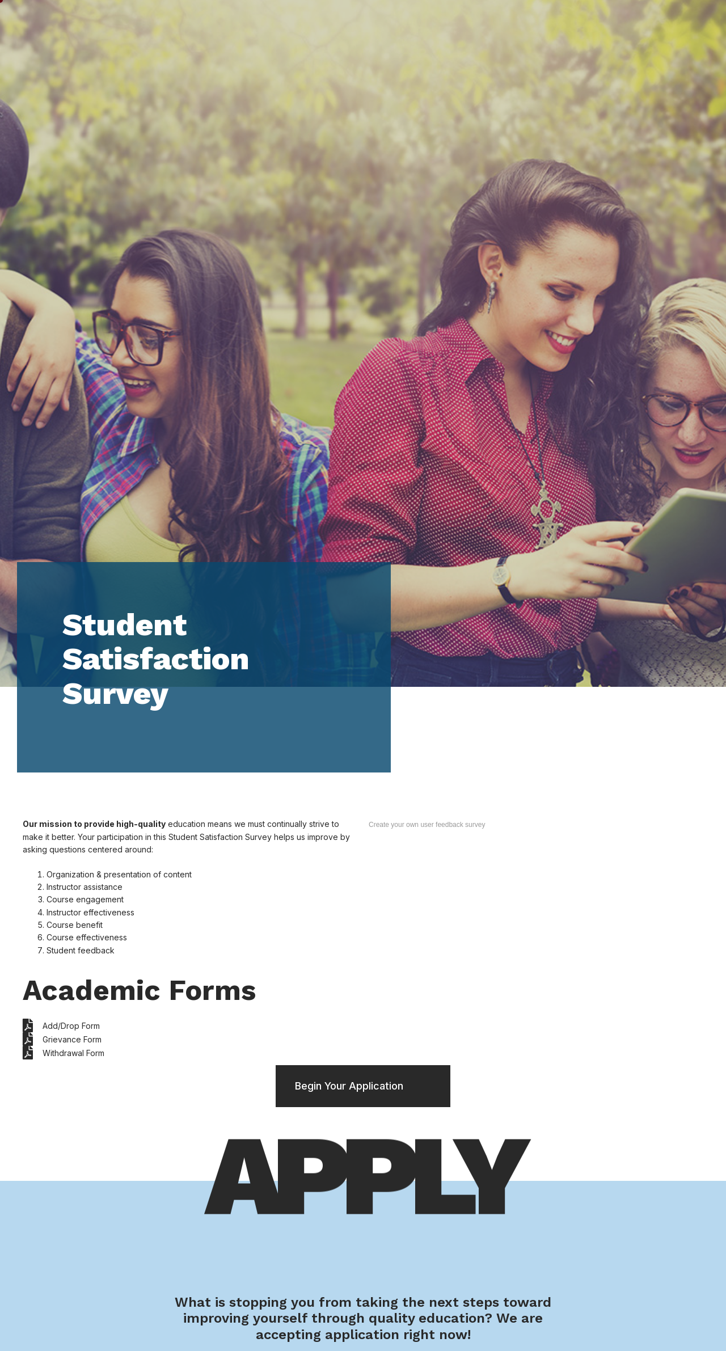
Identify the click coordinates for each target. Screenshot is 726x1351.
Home (210, 24)
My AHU (632, 24)
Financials (510, 24)
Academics (356, 24)
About (576, 24)
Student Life (275, 24)
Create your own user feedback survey (427, 825)
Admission (435, 24)
